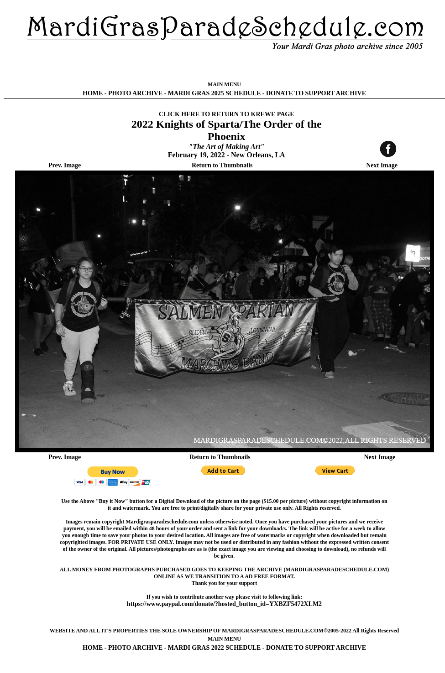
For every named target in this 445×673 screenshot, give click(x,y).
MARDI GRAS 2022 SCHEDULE (214, 647)
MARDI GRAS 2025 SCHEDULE (214, 93)
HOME (93, 93)
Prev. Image (64, 165)
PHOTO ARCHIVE (135, 93)
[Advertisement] (224, 66)
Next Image (382, 165)
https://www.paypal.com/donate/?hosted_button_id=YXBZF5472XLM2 (224, 604)
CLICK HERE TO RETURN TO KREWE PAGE (226, 114)
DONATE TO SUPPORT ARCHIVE (316, 93)
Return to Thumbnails (222, 165)
